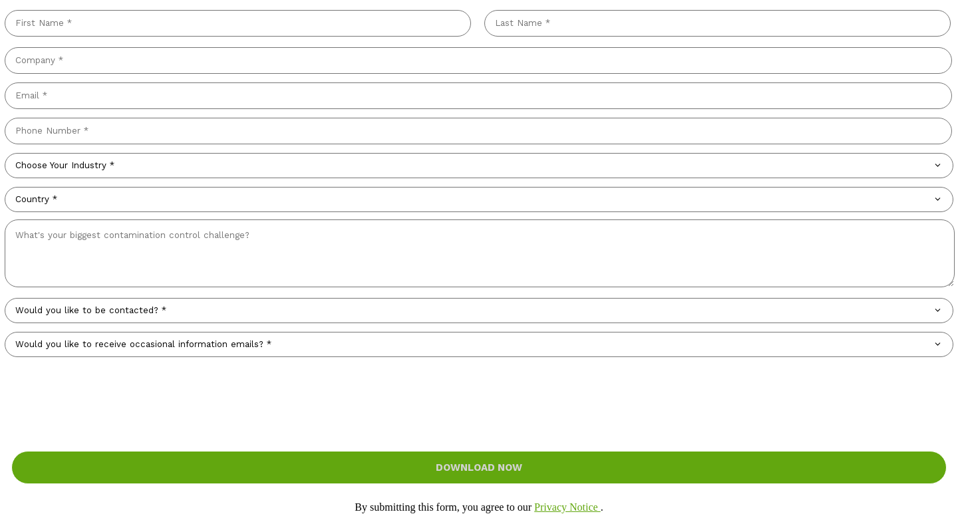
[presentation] (479, 388)
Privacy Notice (567, 507)
